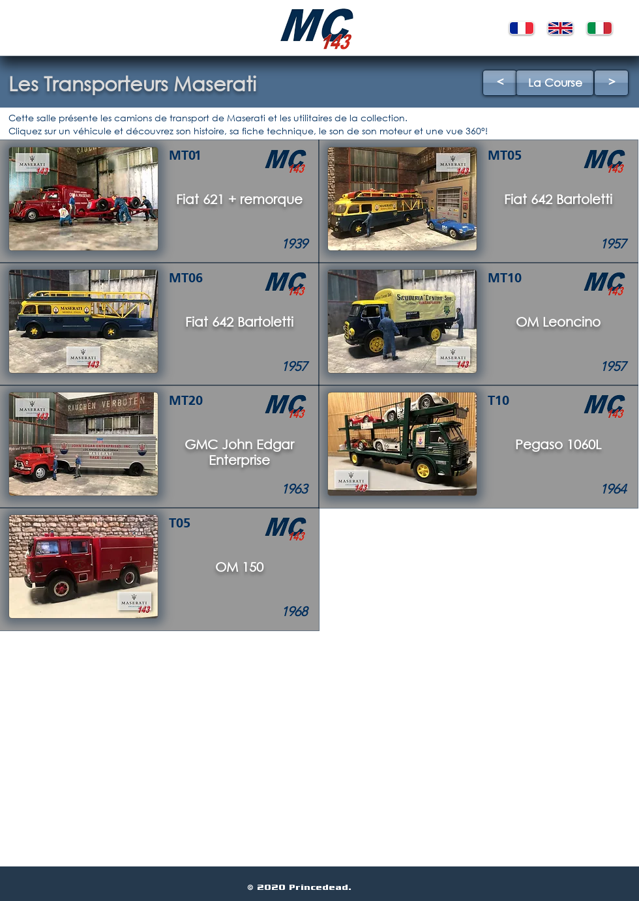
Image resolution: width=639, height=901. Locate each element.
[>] (611, 83)
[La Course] (555, 83)
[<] (500, 83)
